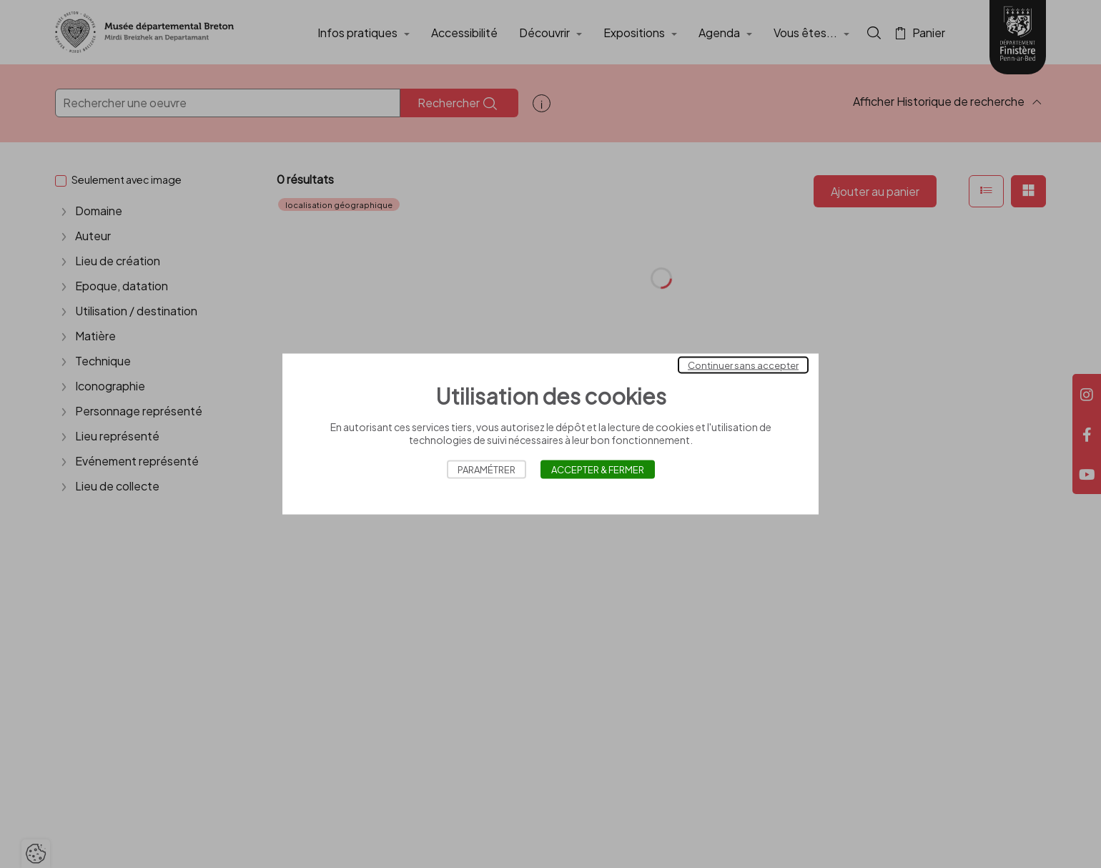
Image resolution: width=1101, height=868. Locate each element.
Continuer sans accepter (743, 365)
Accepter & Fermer (597, 469)
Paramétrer (486, 469)
